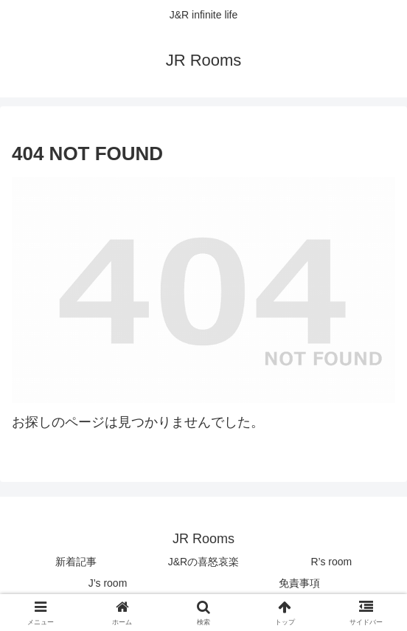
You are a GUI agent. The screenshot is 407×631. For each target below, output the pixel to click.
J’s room (108, 583)
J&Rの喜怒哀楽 (203, 562)
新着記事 (76, 562)
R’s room (331, 562)
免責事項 (299, 583)
